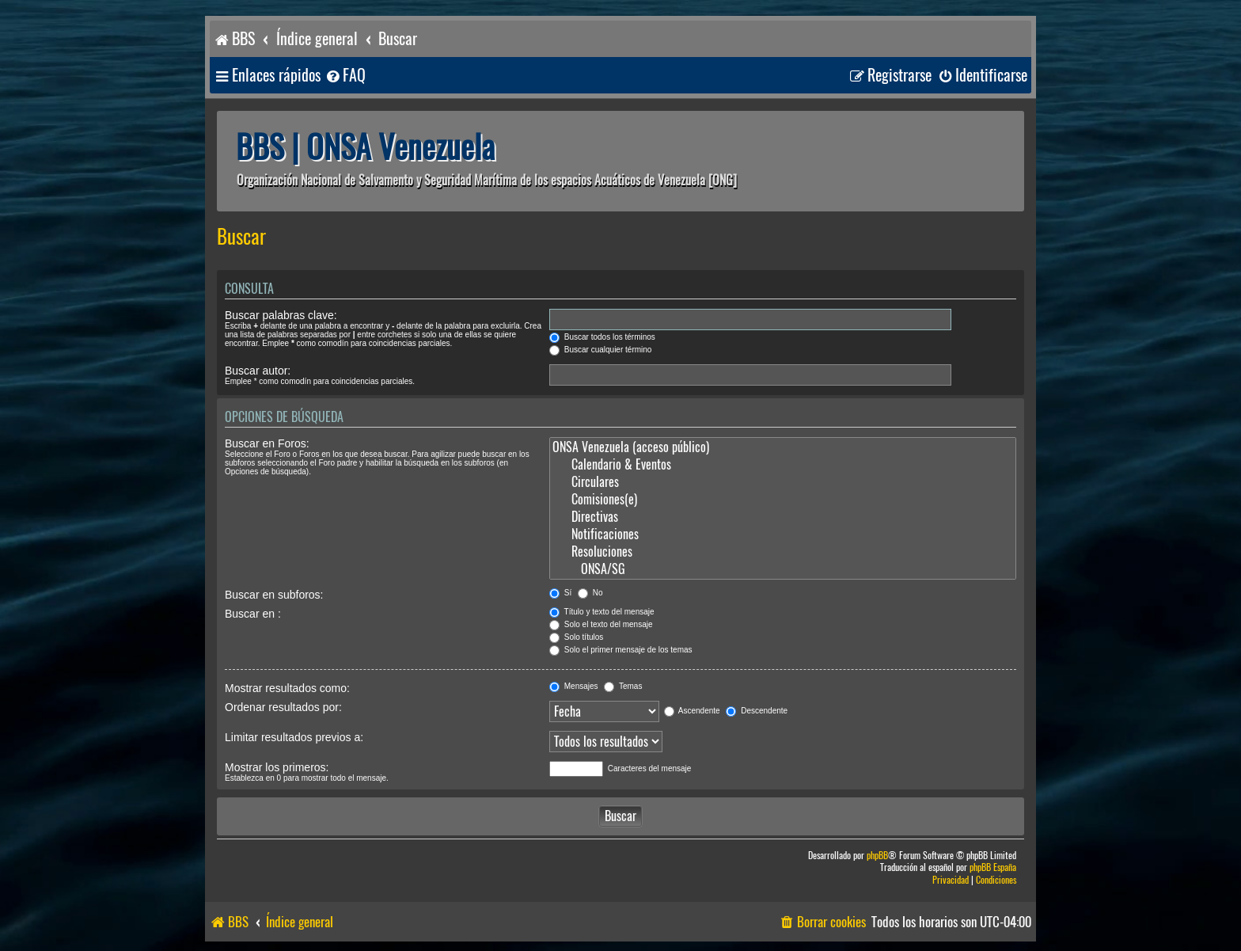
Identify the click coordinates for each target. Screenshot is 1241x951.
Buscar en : (253, 613)
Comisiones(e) (783, 499)
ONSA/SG (783, 569)
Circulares (783, 482)
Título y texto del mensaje (602, 611)
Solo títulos (576, 637)
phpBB (877, 856)
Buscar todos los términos (602, 337)
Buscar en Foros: (267, 443)
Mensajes (573, 686)
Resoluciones (783, 552)
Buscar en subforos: (274, 594)
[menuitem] (345, 75)
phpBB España (993, 867)
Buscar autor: (257, 370)
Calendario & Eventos (783, 465)
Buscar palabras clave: (281, 315)
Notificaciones (783, 534)
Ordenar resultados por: (283, 707)
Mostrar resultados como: (287, 688)
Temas (623, 686)
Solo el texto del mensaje (601, 624)
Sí (560, 592)
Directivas (783, 517)
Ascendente (692, 710)
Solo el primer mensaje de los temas (621, 649)
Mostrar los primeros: (276, 767)
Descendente (756, 710)
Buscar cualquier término (600, 349)
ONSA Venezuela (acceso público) (783, 447)
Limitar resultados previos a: (294, 737)
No (590, 592)
